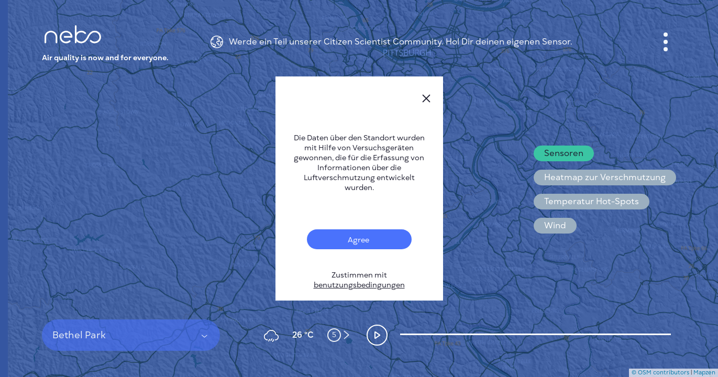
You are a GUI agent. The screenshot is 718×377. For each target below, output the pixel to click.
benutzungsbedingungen (359, 285)
